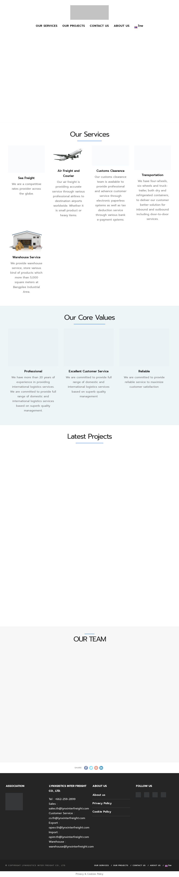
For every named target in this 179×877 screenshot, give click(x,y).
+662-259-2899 (65, 799)
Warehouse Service (26, 257)
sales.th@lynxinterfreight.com (69, 808)
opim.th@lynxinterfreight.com (69, 837)
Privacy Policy (102, 803)
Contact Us (99, 26)
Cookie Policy (101, 812)
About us (122, 26)
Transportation (152, 175)
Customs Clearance (110, 171)
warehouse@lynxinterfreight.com (71, 847)
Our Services (47, 26)
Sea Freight (26, 178)
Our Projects (73, 26)
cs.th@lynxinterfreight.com (67, 818)
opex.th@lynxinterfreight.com (69, 827)
